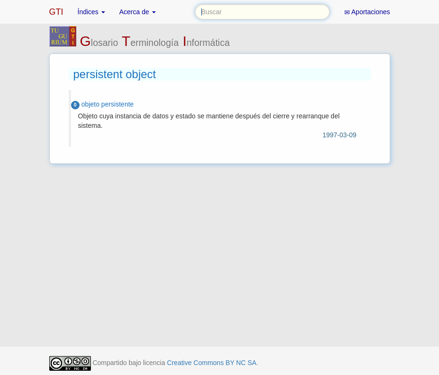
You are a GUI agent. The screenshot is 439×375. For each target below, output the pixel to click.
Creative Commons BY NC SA (212, 362)
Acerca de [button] (137, 12)
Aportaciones (367, 12)
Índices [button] (91, 12)
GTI (56, 12)
